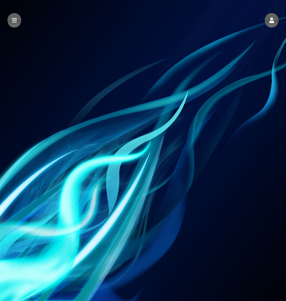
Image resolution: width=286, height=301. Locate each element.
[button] (272, 20)
